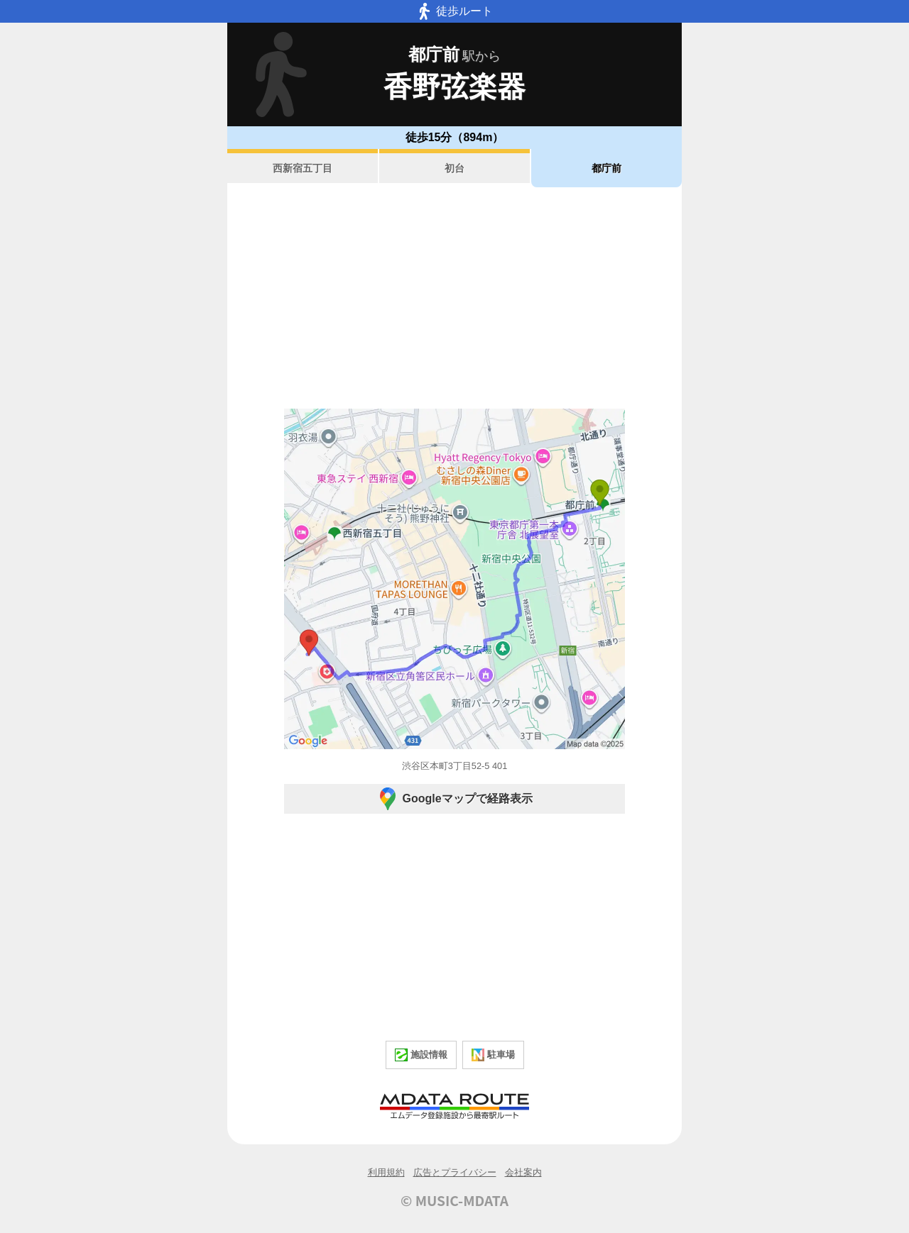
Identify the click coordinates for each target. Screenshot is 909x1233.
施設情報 (421, 1055)
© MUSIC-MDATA (454, 1200)
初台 (454, 168)
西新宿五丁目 (302, 168)
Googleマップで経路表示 (454, 798)
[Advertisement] (454, 298)
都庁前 (606, 168)
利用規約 (386, 1172)
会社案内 (523, 1172)
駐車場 (493, 1055)
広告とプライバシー (454, 1172)
